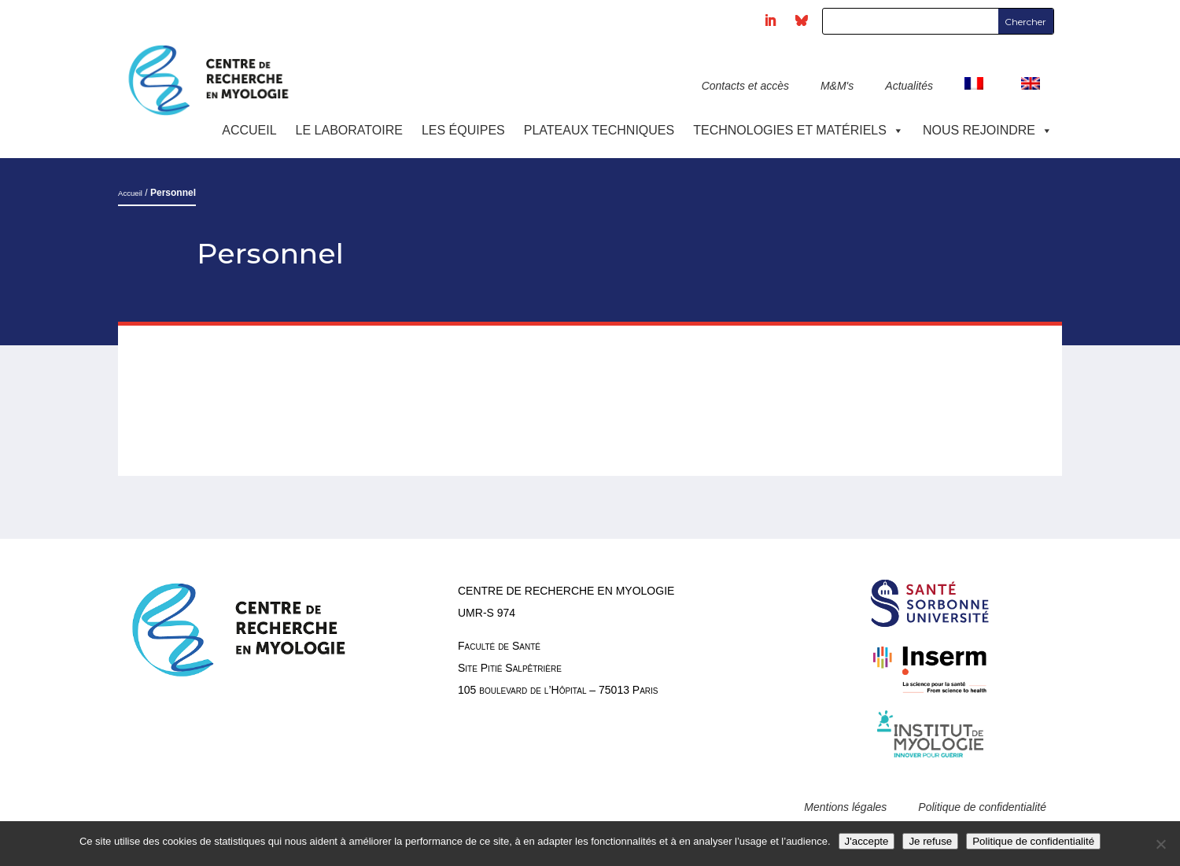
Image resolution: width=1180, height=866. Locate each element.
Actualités (909, 85)
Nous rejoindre (988, 130)
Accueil (249, 130)
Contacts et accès (745, 85)
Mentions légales (845, 807)
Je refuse (930, 841)
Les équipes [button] (463, 130)
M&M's (837, 85)
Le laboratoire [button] (349, 130)
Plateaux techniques (599, 130)
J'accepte (867, 841)
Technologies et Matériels (798, 130)
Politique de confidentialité (982, 807)
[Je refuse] (1160, 844)
